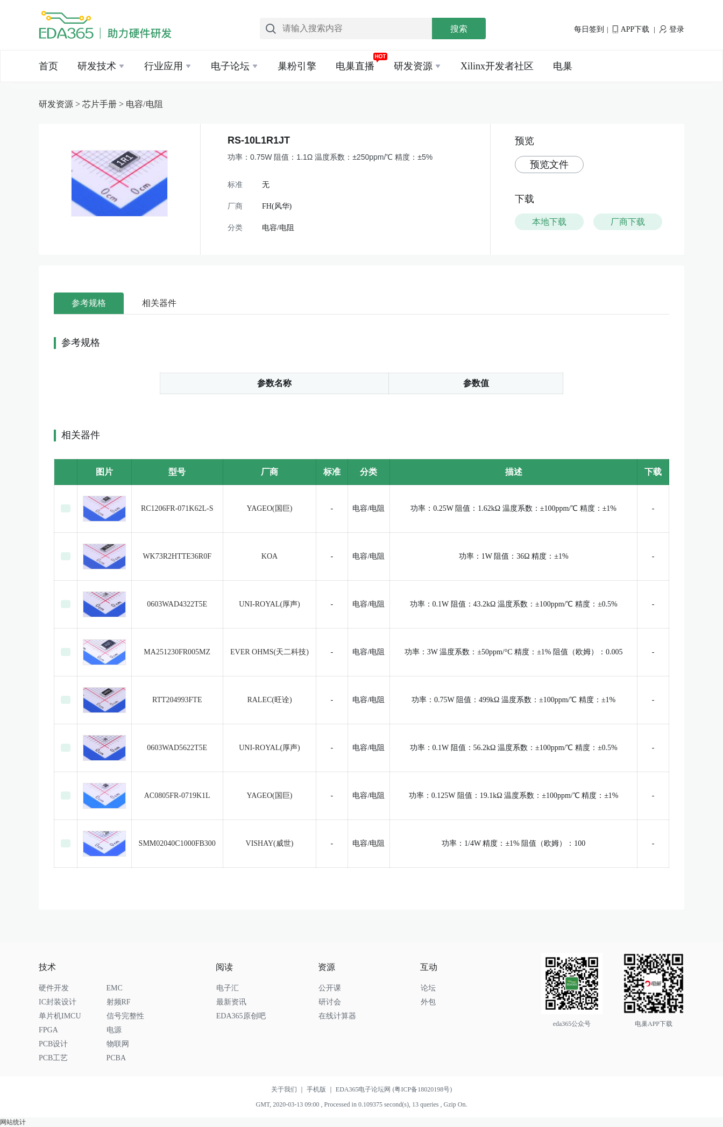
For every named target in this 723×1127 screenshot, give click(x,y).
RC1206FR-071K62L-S (177, 508)
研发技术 (96, 66)
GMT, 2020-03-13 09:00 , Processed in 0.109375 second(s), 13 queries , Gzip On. (361, 1104)
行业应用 (163, 66)
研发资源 (413, 66)
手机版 (321, 1089)
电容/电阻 (144, 104)
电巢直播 (355, 66)
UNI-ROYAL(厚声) (269, 604)
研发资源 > (60, 104)
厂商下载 (628, 221)
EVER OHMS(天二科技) (269, 652)
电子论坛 (230, 66)
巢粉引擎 (297, 66)
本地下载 (549, 221)
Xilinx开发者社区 (497, 66)
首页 (48, 66)
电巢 (562, 66)
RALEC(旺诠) (269, 700)
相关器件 (159, 303)
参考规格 (89, 303)
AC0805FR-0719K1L (177, 795)
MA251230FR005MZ (177, 652)
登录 (672, 29)
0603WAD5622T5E (177, 748)
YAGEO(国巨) (270, 508)
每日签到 (589, 29)
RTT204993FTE (177, 700)
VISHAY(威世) (270, 843)
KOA (269, 556)
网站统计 (13, 1122)
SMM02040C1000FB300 (177, 843)
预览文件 (549, 164)
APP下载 (630, 29)
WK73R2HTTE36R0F (177, 556)
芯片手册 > (104, 104)
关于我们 (289, 1089)
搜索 (458, 28)
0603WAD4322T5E (177, 604)
